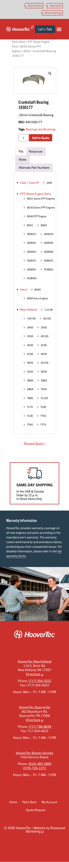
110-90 (48, 309)
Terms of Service (44, 848)
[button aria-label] (34, 5)
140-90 (31, 318)
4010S (44, 336)
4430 (44, 354)
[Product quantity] (23, 137)
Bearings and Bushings (41, 129)
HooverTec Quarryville (34, 707)
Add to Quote (40, 138)
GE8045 (48, 242)
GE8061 (31, 251)
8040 (38, 289)
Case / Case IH (29, 182)
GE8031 (31, 234)
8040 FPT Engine (36, 216)
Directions (33, 674)
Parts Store (19, 42)
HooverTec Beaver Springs (34, 753)
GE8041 (31, 242)
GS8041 (48, 260)
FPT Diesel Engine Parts (35, 194)
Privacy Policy (23, 848)
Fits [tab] (21, 151)
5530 (30, 371)
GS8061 (31, 269)
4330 (30, 354)
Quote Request (36, 810)
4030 (30, 345)
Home (13, 802)
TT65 (30, 424)
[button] (59, 29)
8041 (30, 225)
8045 (26, 51)
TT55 (43, 415)
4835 (30, 362)
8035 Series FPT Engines (41, 207)
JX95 (49, 182)
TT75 (43, 424)
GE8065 (48, 251)
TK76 (44, 389)
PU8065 (32, 278)
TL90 (30, 415)
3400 (30, 327)
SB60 (30, 380)
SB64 (30, 389)
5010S (44, 362)
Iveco (23, 289)
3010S (47, 318)
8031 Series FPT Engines (41, 198)
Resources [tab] (35, 151)
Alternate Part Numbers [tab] (34, 167)
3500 (44, 327)
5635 (44, 371)
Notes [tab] (22, 159)
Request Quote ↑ (35, 443)
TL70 (30, 407)
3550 (30, 336)
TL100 (44, 398)
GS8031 (31, 260)
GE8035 (48, 234)
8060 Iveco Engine (37, 298)
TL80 (43, 407)
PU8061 (49, 269)
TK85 (30, 398)
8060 (44, 225)
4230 (44, 345)
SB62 (44, 380)
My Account (49, 802)
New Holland (28, 309)
